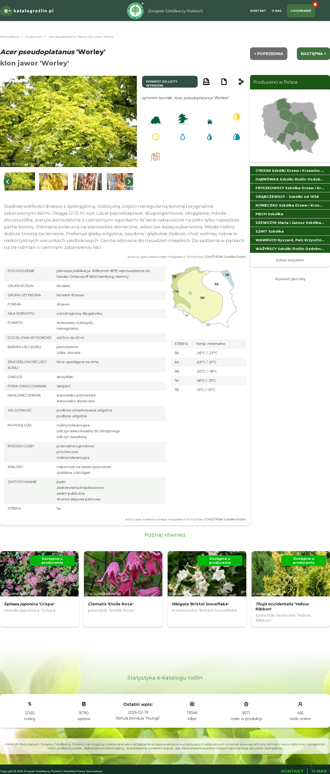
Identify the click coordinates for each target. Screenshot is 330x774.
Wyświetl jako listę (290, 279)
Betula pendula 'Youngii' (138, 718)
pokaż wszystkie (290, 260)
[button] (19, 181)
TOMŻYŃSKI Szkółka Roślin (225, 257)
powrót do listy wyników (161, 83)
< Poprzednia (268, 53)
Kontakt (258, 11)
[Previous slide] (8, 181)
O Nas (277, 11)
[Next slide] (129, 181)
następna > (313, 53)
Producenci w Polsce (275, 82)
